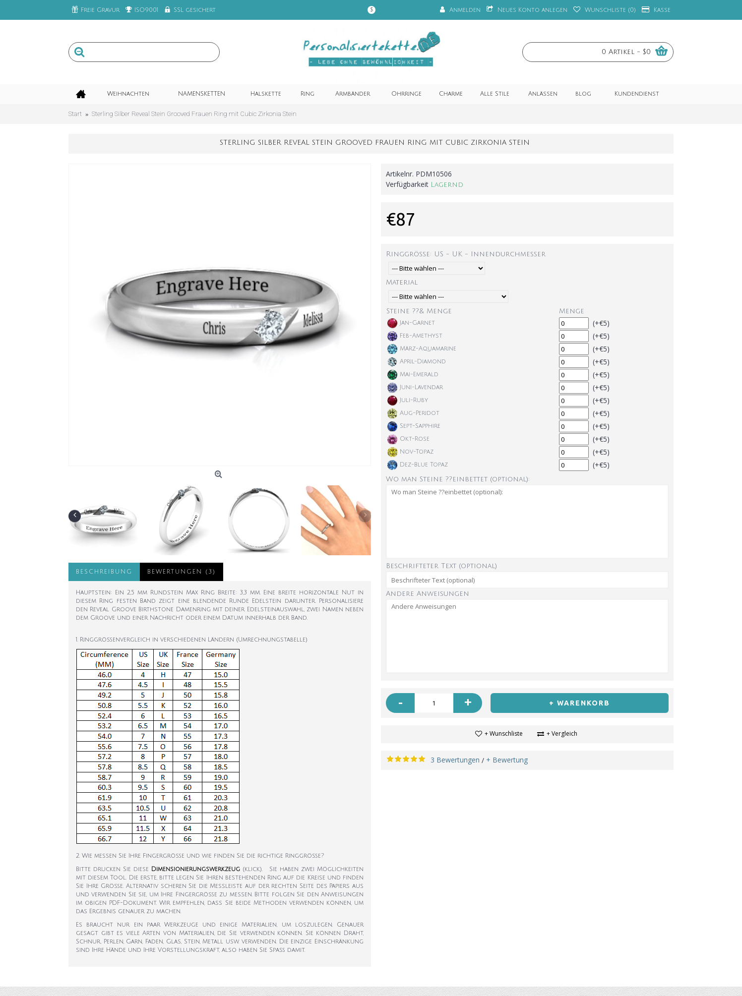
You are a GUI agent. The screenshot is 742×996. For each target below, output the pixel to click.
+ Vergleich (562, 733)
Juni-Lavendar (415, 388)
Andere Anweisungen (427, 593)
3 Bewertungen (455, 759)
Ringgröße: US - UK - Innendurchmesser (466, 254)
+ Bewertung (507, 759)
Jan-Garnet (411, 323)
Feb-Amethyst (414, 336)
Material (402, 282)
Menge (571, 311)
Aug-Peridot (413, 413)
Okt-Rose (408, 439)
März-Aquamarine (421, 349)
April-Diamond (416, 362)
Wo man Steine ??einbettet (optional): (458, 479)
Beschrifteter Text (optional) (441, 566)
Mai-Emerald (412, 375)
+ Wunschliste (504, 733)
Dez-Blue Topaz (417, 465)
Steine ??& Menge (419, 311)
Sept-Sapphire (413, 426)
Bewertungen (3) (181, 572)
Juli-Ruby (407, 401)
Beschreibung (104, 572)
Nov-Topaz (410, 452)
